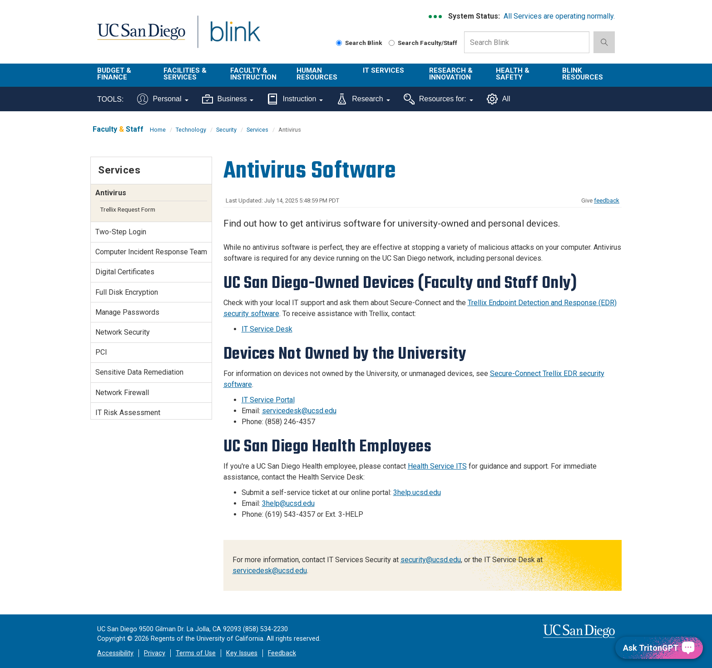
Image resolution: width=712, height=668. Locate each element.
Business (228, 99)
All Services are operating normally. (559, 16)
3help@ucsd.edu (288, 503)
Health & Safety (512, 73)
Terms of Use (196, 653)
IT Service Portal (268, 400)
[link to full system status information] (436, 16)
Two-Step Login (120, 232)
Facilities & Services (185, 73)
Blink (235, 37)
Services (257, 129)
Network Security (122, 332)
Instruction (295, 99)
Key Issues (241, 653)
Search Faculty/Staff (423, 42)
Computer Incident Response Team (151, 251)
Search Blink (359, 42)
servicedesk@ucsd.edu (299, 410)
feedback (606, 200)
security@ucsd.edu (430, 559)
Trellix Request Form (127, 209)
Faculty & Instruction (253, 73)
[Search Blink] (339, 43)
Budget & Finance (114, 73)
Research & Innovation (451, 73)
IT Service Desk (267, 329)
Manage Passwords (127, 312)
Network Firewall (122, 392)
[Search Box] (526, 42)
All (498, 99)
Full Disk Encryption (126, 292)
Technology (191, 129)
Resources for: (438, 99)
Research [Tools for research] (363, 99)
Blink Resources (582, 73)
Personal (162, 99)
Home (158, 129)
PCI (101, 352)
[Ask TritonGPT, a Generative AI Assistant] (659, 648)
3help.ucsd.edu (417, 492)
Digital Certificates (124, 271)
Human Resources (317, 73)
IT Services (383, 70)
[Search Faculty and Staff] (392, 43)
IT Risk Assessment (127, 412)
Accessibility (115, 653)
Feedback (282, 653)
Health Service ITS (437, 466)
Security (226, 129)
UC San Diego (141, 37)
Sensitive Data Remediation (139, 372)
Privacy (154, 653)
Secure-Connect (516, 373)
